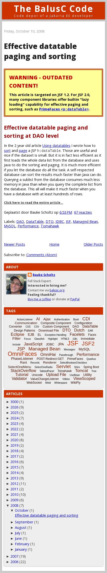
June (18, 538)
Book (76, 319)
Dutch (79, 330)
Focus (27, 338)
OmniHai (48, 354)
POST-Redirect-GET (50, 359)
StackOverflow (23, 371)
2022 (14, 429)
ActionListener (25, 319)
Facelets (77, 334)
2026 (14, 407)
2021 (14, 434)
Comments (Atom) (41, 254)
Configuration (83, 323)
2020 (14, 440)
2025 (14, 412)
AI (38, 319)
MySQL (10, 226)
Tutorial (21, 374)
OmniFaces (22, 354)
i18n (75, 338)
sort (7, 150)
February (22, 543)
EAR (90, 330)
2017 (14, 456)
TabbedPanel (47, 371)
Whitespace (60, 382)
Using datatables (56, 145)
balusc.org (57, 290)
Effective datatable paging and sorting (40, 51)
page (23, 150)
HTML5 (65, 338)
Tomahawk (50, 226)
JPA (61, 344)
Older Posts (93, 244)
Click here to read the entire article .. (33, 203)
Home (54, 244)
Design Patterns (24, 330)
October (21, 510)
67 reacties (83, 212)
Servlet (63, 366)
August (21, 527)
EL (39, 335)
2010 (14, 494)
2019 (14, 445)
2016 (14, 461)
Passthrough (66, 355)
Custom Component (56, 326)
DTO (50, 221)
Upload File (56, 374)
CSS (28, 326)
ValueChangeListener (44, 379)
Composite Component (56, 323)
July (17, 533)
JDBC (59, 221)
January (21, 549)
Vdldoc (66, 379)
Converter (15, 326)
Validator (19, 378)
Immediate (88, 338)
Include (16, 344)
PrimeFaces (64, 109)
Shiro (77, 367)
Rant (23, 362)
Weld (48, 382)
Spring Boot (91, 367)
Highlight (53, 338)
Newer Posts (14, 244)
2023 (14, 423)
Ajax (47, 319)
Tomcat (81, 371)
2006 (14, 561)
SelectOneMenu (19, 367)
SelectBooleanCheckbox (73, 362)
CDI (86, 318)
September (24, 522)
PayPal (75, 299)
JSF (68, 221)
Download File (49, 330)
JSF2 (88, 343)
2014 (14, 472)
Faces (92, 335)
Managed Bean (85, 221)
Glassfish (39, 338)
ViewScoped (84, 378)
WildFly (75, 382)
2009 (14, 500)
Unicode (37, 375)
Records (35, 362)
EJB (31, 335)
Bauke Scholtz (44, 275)
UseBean (75, 375)
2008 (14, 505)
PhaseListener (22, 359)
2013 (14, 478)
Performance (28, 226)
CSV (36, 326)
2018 (14, 450)
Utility (87, 375)
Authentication (62, 319)
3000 (14, 401)
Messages (69, 349)
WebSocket (34, 382)
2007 (14, 556)
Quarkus (91, 359)
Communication (26, 323)
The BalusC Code (53, 8)
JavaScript (33, 344)
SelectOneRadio (44, 367)
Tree (93, 371)
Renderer (49, 362)
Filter (16, 338)
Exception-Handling (55, 335)
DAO (20, 221)
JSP (21, 348)
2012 (14, 483)
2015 (14, 467)
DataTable (35, 221)
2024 (14, 418)
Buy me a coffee (39, 299)
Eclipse (17, 334)
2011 (14, 489)
